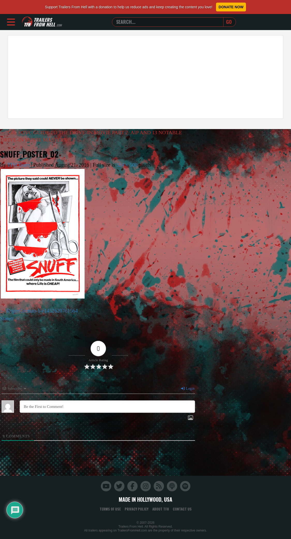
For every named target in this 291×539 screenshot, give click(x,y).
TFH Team (18, 165)
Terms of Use (110, 509)
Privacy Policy (136, 509)
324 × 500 (126, 165)
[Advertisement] (145, 77)
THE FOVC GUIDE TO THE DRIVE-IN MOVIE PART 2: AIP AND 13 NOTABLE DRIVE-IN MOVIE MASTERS (92, 136)
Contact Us (182, 509)
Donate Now (231, 7)
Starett (6, 318)
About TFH (160, 509)
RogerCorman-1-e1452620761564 (42, 311)
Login (188, 389)
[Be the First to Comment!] (107, 406)
